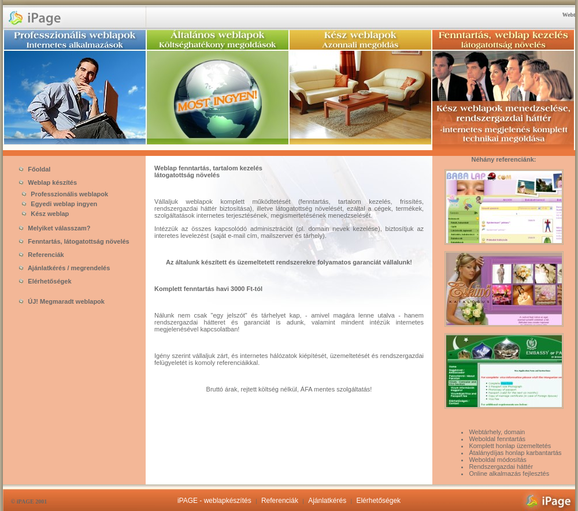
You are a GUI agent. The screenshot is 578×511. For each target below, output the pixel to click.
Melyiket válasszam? (54, 228)
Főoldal (34, 169)
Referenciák (41, 254)
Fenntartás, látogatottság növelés (74, 241)
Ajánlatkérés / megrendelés (64, 267)
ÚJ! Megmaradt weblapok (62, 301)
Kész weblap (43, 213)
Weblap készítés (48, 182)
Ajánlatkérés (327, 501)
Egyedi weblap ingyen (57, 203)
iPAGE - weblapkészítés (214, 501)
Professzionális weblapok (62, 194)
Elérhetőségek (45, 281)
